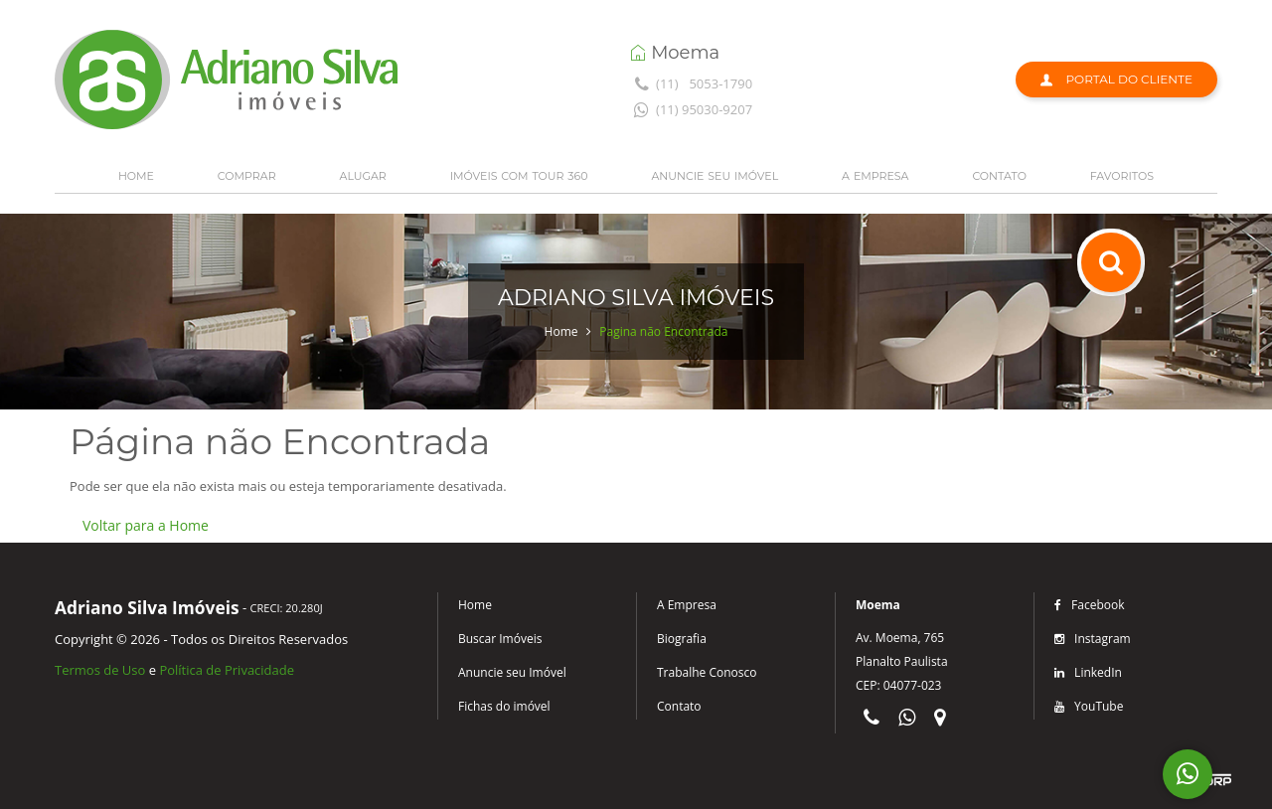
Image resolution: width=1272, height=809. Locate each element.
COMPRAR (247, 176)
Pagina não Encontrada (663, 331)
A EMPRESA (875, 176)
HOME (136, 176)
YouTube (1088, 706)
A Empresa (686, 604)
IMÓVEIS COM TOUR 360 (519, 176)
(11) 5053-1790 (691, 83)
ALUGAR (363, 176)
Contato (679, 706)
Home (561, 331)
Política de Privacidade (226, 670)
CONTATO (999, 176)
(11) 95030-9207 (691, 109)
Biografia (682, 638)
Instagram (1092, 638)
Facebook (1089, 604)
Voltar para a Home (145, 525)
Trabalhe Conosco (706, 672)
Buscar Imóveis (500, 638)
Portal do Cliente (1116, 79)
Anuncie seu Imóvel (512, 672)
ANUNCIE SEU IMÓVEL (714, 176)
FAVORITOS (1122, 176)
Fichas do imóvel (504, 706)
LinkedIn (1088, 672)
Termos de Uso (100, 670)
